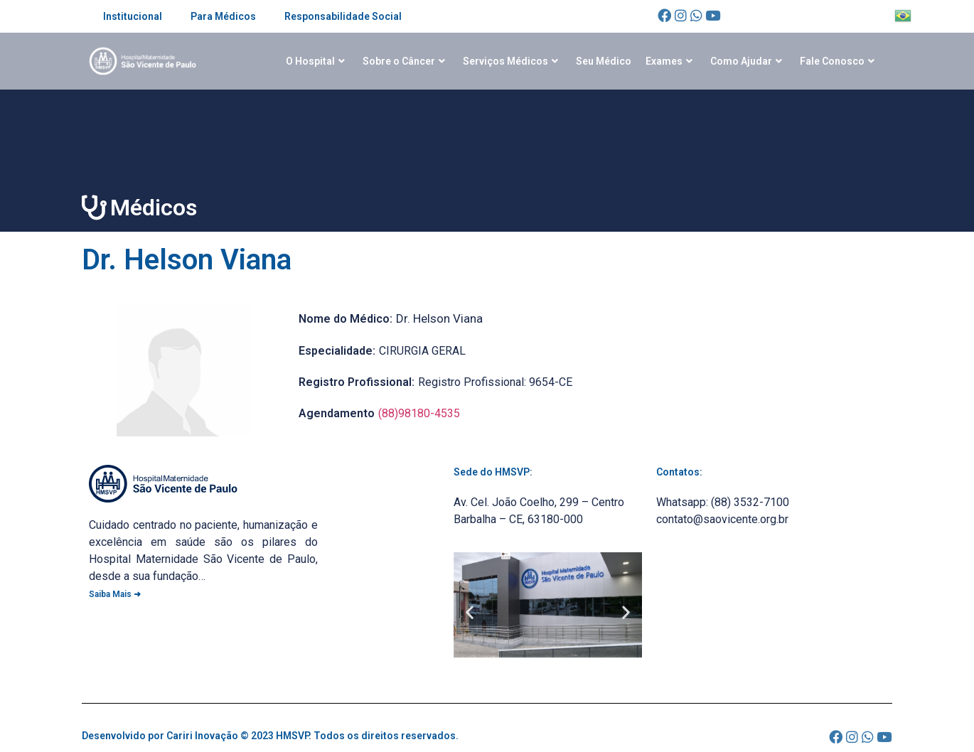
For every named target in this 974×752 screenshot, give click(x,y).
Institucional (132, 16)
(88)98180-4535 (419, 413)
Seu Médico (603, 61)
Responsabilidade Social (343, 16)
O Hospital (315, 61)
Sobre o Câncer (404, 61)
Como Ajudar (746, 61)
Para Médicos (223, 16)
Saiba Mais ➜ (115, 594)
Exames (669, 61)
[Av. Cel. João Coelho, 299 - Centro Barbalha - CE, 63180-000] (750, 608)
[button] (469, 612)
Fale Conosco (837, 61)
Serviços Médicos (510, 61)
